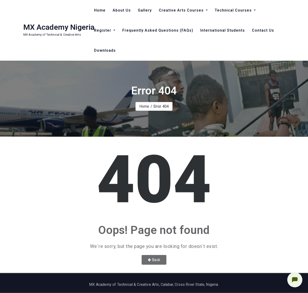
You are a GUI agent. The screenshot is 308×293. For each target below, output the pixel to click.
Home (100, 10)
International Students (222, 30)
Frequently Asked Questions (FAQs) (157, 30)
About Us (122, 10)
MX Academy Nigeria (59, 27)
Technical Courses (234, 10)
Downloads (105, 50)
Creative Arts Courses (182, 10)
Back (154, 260)
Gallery (145, 10)
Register (103, 30)
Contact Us (263, 30)
